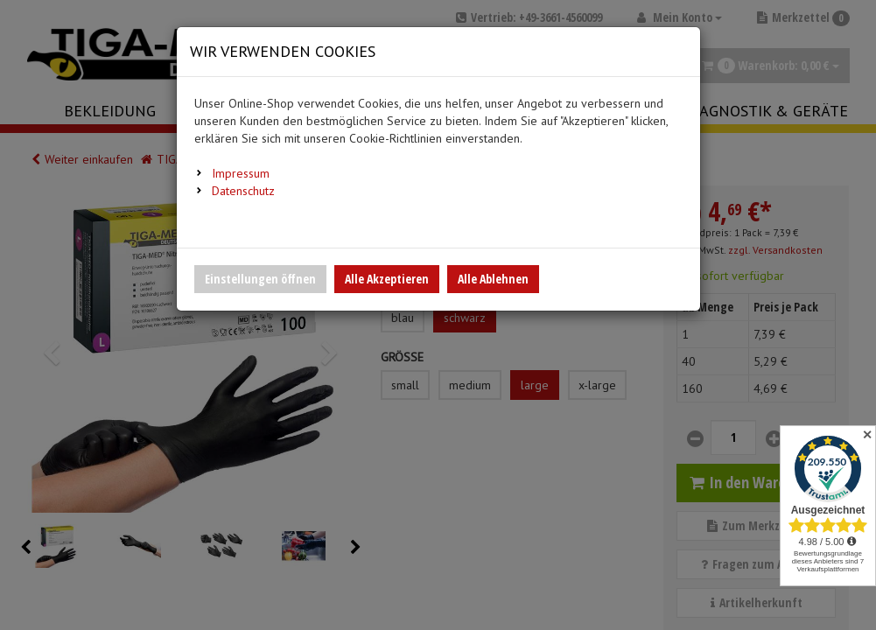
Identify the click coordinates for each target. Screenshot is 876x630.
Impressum (241, 173)
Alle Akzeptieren (387, 278)
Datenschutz (243, 191)
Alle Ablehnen (493, 278)
